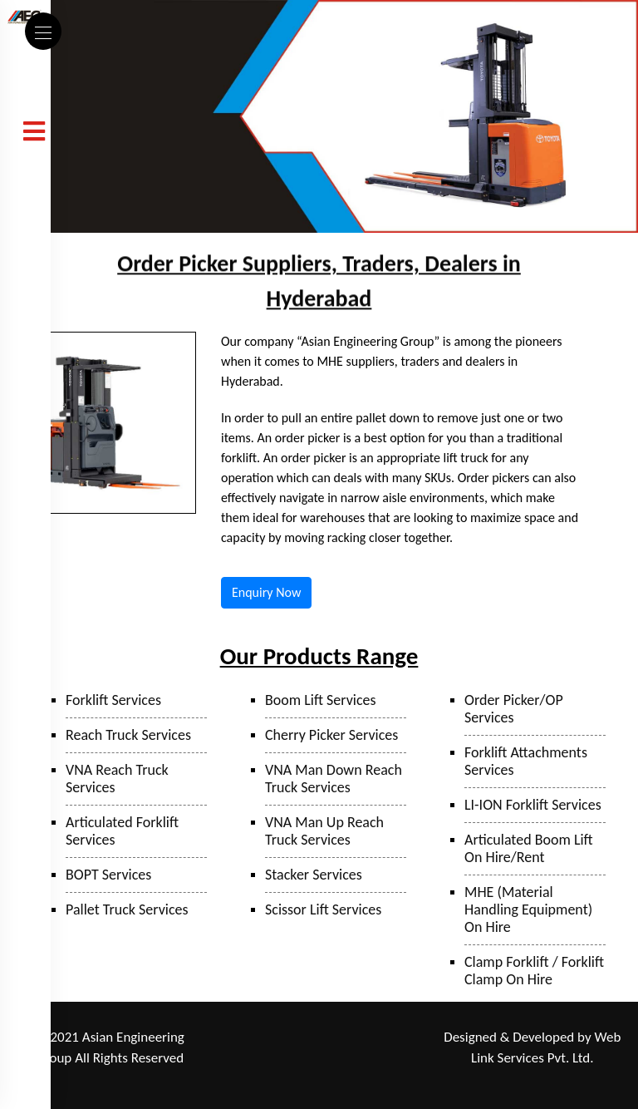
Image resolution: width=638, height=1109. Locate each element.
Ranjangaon (254, 1038)
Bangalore (326, 1082)
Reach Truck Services (128, 735)
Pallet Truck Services (127, 909)
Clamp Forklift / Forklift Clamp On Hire (534, 970)
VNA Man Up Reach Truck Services (324, 831)
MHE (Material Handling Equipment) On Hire (528, 909)
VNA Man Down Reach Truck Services (333, 778)
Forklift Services (113, 700)
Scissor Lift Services (323, 909)
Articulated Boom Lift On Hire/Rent (528, 848)
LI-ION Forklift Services (532, 805)
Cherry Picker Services (331, 735)
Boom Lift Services (320, 700)
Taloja (341, 1038)
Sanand (335, 1059)
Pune (304, 1038)
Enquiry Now (266, 592)
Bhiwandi (250, 1059)
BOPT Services (108, 874)
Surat (295, 1059)
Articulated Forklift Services (122, 831)
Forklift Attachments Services (525, 761)
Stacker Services (313, 874)
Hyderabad (389, 1059)
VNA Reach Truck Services (117, 778)
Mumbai (385, 1038)
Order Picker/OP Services (513, 709)
